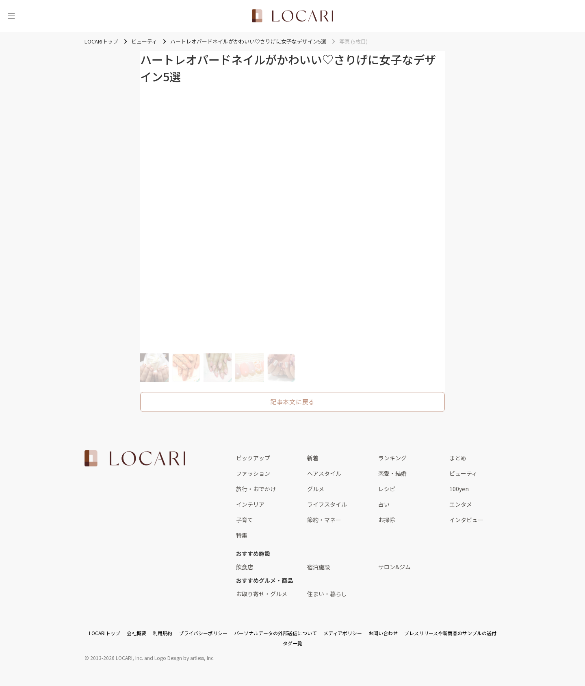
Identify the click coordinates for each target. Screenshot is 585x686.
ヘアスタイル (324, 473)
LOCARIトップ (104, 632)
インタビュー (466, 520)
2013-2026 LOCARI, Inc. (116, 657)
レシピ (386, 489)
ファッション (253, 473)
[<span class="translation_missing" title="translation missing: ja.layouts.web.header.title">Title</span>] (292, 15)
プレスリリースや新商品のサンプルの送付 (450, 632)
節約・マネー (324, 520)
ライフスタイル (327, 504)
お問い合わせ (383, 632)
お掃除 (386, 520)
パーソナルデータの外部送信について (275, 632)
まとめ (457, 458)
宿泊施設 (318, 567)
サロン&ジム (394, 567)
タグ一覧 (292, 643)
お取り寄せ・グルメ (261, 594)
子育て (244, 520)
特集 (241, 535)
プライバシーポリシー (203, 632)
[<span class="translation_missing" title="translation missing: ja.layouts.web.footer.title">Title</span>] (134, 458)
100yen (459, 489)
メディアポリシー (342, 632)
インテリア (250, 504)
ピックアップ (253, 458)
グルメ (315, 489)
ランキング (392, 458)
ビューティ (463, 473)
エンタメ (460, 504)
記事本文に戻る (292, 401)
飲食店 (244, 567)
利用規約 (162, 632)
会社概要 (136, 632)
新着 (312, 458)
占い (384, 504)
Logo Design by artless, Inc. (184, 657)
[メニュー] (11, 16)
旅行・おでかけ (256, 489)
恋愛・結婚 (392, 473)
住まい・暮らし (327, 594)
